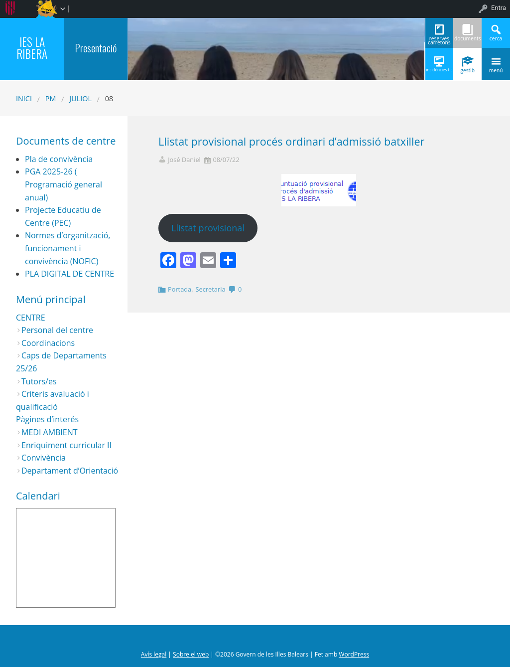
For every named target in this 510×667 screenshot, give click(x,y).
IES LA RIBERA (31, 47)
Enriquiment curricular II (66, 445)
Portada (179, 289)
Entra (498, 7)
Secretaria (211, 289)
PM (50, 98)
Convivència (43, 457)
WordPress (354, 654)
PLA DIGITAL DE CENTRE (69, 273)
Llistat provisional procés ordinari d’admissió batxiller (291, 141)
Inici (24, 98)
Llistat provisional (208, 228)
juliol (80, 98)
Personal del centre (57, 330)
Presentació (96, 47)
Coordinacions (48, 342)
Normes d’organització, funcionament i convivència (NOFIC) (67, 248)
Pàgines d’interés (47, 419)
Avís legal (153, 654)
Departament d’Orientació (69, 470)
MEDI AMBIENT (49, 432)
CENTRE (30, 317)
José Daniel (184, 160)
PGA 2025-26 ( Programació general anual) (63, 184)
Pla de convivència (59, 159)
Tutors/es (39, 381)
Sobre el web (191, 654)
